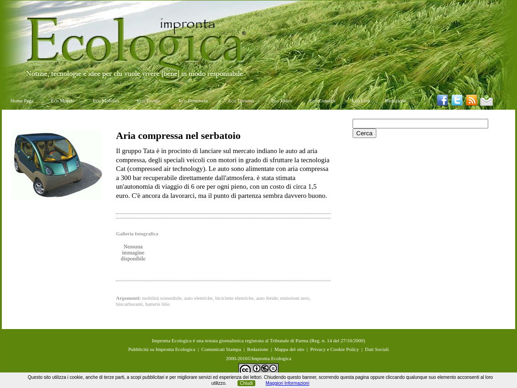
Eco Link (361, 100)
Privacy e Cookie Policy (334, 349)
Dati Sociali (377, 349)
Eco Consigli (322, 100)
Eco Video (281, 100)
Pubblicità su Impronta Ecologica (161, 349)
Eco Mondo (62, 100)
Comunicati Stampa (221, 349)
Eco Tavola (148, 100)
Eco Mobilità (106, 100)
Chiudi (246, 383)
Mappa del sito (289, 349)
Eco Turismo (241, 100)
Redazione (395, 100)
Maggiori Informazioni (288, 383)
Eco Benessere (193, 100)
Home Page (22, 100)
